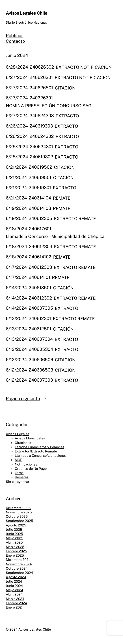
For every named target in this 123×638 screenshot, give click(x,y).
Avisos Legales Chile (26, 13)
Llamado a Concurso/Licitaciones (41, 455)
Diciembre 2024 (18, 560)
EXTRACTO (67, 115)
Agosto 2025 (16, 525)
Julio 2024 (14, 581)
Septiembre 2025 (19, 521)
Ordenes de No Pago (31, 468)
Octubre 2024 (17, 568)
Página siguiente (26, 398)
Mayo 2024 (14, 590)
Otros (19, 473)
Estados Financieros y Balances (39, 447)
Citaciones (23, 443)
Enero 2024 (15, 607)
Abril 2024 (14, 594)
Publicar (14, 35)
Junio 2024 (14, 586)
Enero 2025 (15, 555)
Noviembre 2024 (19, 564)
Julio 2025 (14, 529)
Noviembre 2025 (19, 512)
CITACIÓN (65, 87)
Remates (21, 477)
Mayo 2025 (14, 538)
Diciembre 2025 (18, 508)
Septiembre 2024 (19, 573)
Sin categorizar (17, 482)
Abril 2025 (14, 542)
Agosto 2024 (16, 577)
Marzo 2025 (15, 547)
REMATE (61, 198)
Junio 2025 (14, 534)
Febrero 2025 (16, 551)
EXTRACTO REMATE (75, 218)
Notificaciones (26, 464)
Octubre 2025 (17, 516)
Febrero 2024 (16, 603)
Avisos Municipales (30, 438)
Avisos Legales (17, 434)
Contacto (15, 41)
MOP (18, 460)
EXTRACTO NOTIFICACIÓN (84, 67)
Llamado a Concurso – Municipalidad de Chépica (55, 236)
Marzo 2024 (15, 599)
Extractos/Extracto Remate (36, 451)
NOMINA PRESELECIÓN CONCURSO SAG (48, 105)
